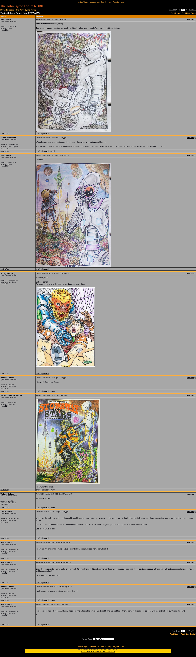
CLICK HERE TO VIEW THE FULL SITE (98, 651)
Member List (95, 2)
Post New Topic (189, 13)
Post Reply (175, 13)
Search (103, 2)
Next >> (192, 10)
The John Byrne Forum (26, 10)
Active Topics (83, 2)
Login (123, 2)
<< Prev (172, 10)
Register (116, 2)
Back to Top (4, 133)
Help (109, 2)
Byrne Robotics (7, 10)
